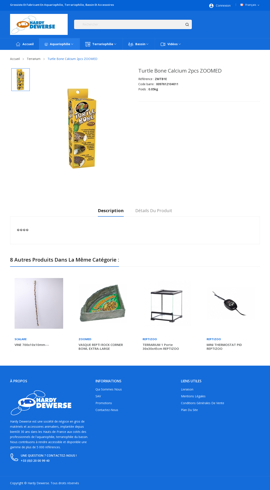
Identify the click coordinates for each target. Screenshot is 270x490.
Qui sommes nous (108, 389)
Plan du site (189, 410)
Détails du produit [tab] (154, 210)
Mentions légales (193, 396)
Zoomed (85, 339)
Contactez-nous (106, 410)
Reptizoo (150, 339)
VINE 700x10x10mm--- (32, 345)
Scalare (21, 339)
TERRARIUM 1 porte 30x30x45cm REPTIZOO (161, 346)
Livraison (187, 389)
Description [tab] (110, 210)
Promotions (103, 403)
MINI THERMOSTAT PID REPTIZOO (224, 346)
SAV (98, 396)
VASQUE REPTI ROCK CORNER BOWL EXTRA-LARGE (101, 346)
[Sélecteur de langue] (250, 5)
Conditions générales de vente (202, 403)
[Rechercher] (133, 24)
